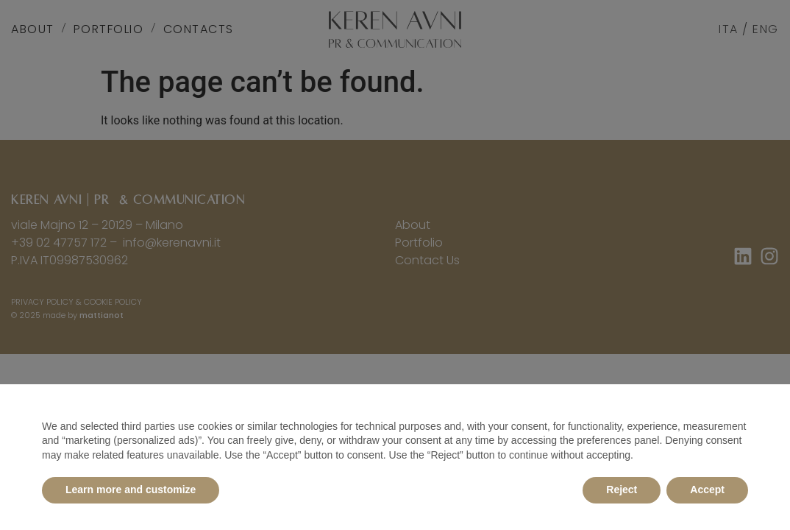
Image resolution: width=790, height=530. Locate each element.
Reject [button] (621, 489)
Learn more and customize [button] (130, 489)
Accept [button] (707, 489)
